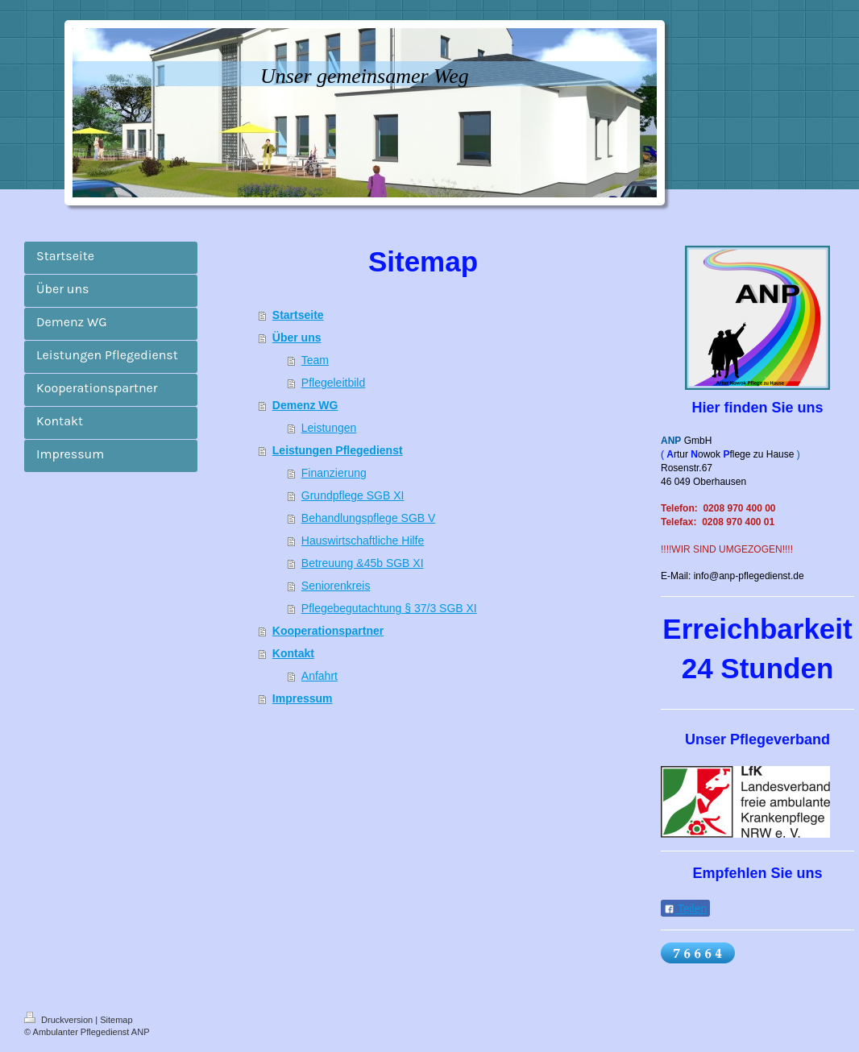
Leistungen (329, 427)
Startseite (298, 315)
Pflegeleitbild (333, 382)
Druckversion (59, 1020)
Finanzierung (334, 472)
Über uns (297, 337)
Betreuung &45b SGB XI (362, 563)
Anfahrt (319, 675)
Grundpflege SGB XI (353, 495)
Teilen (685, 908)
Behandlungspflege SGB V (368, 518)
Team (315, 360)
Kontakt (293, 653)
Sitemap (116, 1020)
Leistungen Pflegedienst (337, 450)
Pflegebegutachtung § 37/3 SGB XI (389, 608)
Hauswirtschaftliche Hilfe (363, 540)
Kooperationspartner (328, 630)
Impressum (302, 698)
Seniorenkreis (336, 585)
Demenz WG (305, 405)
